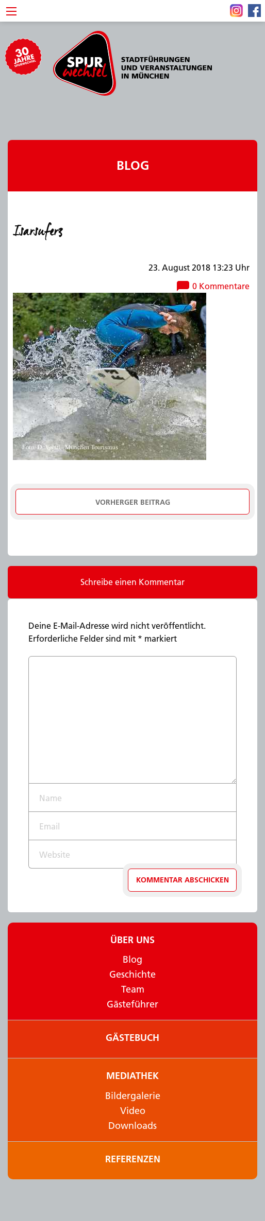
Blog (133, 165)
